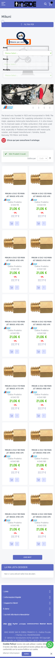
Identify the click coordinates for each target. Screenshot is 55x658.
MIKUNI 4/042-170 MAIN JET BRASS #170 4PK (15, 387)
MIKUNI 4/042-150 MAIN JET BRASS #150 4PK (15, 323)
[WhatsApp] (50, 644)
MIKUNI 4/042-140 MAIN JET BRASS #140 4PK (42, 259)
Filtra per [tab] (28, 24)
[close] (51, 653)
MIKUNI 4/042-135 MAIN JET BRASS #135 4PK (15, 259)
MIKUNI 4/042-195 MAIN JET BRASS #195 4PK (15, 515)
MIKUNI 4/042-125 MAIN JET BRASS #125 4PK (41, 195)
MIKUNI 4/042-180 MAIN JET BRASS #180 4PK (41, 387)
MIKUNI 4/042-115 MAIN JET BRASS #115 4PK (14, 195)
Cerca (45, 4)
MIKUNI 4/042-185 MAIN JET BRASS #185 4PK (15, 451)
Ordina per (31, 158)
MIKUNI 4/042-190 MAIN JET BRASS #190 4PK (41, 451)
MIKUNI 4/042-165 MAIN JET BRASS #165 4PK (41, 323)
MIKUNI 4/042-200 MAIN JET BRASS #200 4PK (42, 515)
